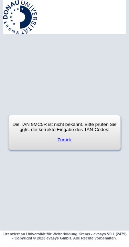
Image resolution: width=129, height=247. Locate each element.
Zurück (64, 139)
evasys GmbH (58, 238)
